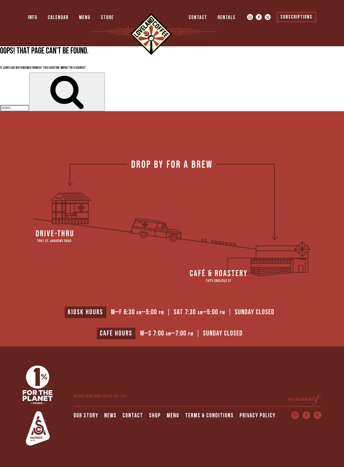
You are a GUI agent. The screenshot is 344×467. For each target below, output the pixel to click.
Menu (84, 17)
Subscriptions (296, 17)
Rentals (227, 17)
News (110, 415)
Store (107, 17)
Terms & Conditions (209, 415)
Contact (198, 17)
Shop (155, 415)
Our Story (86, 415)
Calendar (58, 17)
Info (32, 17)
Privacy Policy (257, 415)
